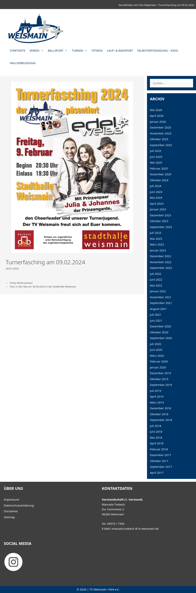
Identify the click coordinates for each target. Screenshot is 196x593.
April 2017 (156, 472)
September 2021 (161, 303)
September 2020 (161, 338)
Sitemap (9, 517)
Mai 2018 (156, 437)
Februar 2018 (159, 449)
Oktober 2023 (159, 221)
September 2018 (161, 420)
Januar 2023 (158, 250)
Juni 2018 (156, 431)
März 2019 (157, 402)
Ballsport (59, 50)
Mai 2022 (156, 285)
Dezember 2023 (160, 215)
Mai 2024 (156, 197)
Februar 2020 (159, 361)
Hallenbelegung (23, 63)
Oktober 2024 (159, 180)
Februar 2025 (159, 168)
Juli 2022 (155, 274)
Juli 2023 (155, 233)
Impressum (11, 499)
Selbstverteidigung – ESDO (157, 50)
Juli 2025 (155, 151)
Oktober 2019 (159, 379)
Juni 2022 (156, 279)
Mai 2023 (156, 238)
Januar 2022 (158, 291)
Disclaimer (11, 511)
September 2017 (161, 467)
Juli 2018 (155, 426)
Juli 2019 (155, 391)
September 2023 (161, 227)
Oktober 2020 (159, 332)
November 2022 (160, 262)
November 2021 (160, 297)
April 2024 (156, 203)
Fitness (97, 50)
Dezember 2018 (160, 408)
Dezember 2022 (160, 256)
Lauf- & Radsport (120, 50)
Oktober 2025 (159, 139)
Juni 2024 (156, 192)
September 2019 (161, 385)
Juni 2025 (156, 157)
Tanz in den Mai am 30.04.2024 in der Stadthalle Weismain (43, 286)
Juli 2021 (155, 314)
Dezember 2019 (160, 373)
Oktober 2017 (159, 461)
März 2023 (157, 244)
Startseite (17, 50)
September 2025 (161, 145)
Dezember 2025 (160, 127)
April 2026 (156, 116)
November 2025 (160, 133)
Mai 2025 (156, 162)
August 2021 (158, 309)
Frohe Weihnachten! (21, 283)
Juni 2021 (156, 320)
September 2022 (161, 268)
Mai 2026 (156, 110)
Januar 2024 (158, 209)
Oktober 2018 (159, 414)
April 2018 (156, 443)
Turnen (81, 50)
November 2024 (160, 174)
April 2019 (156, 396)
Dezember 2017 (160, 455)
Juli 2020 (155, 344)
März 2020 (157, 355)
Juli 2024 (155, 186)
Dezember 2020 (160, 326)
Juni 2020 (156, 350)
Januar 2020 (158, 367)
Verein (37, 50)
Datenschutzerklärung (19, 505)
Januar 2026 (158, 122)
